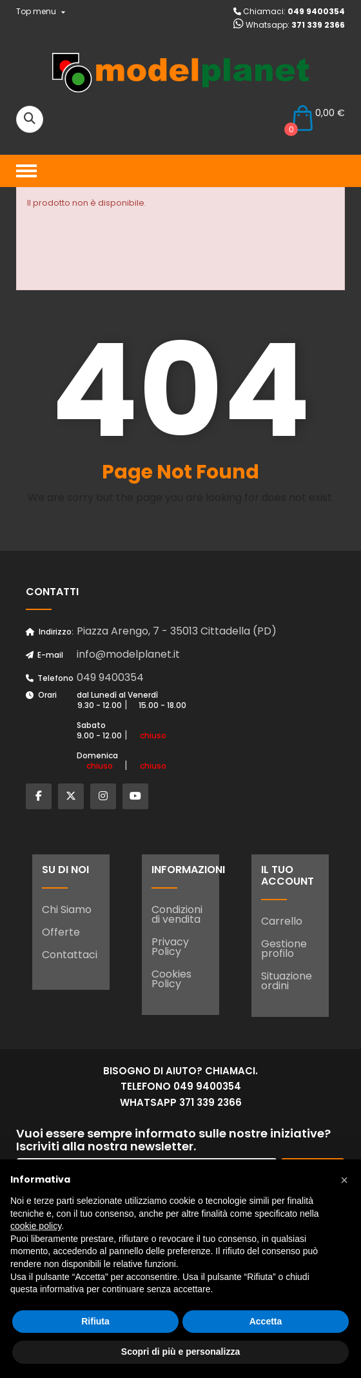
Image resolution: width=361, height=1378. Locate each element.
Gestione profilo (284, 948)
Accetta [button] (265, 1321)
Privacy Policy (170, 946)
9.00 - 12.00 (99, 735)
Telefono (49, 678)
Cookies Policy (171, 979)
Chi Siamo (67, 909)
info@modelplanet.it (128, 654)
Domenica (97, 755)
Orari (41, 695)
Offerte (61, 932)
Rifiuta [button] (95, 1321)
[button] (344, 1180)
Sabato (91, 725)
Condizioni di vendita (176, 914)
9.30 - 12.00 (99, 705)
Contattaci (69, 954)
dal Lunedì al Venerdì (117, 695)
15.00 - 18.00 (162, 705)
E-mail (44, 655)
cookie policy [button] (35, 1226)
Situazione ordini (286, 981)
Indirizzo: (49, 631)
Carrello (281, 921)
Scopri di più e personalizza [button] (180, 1351)
